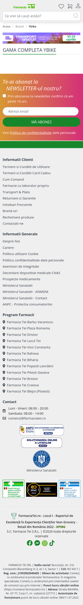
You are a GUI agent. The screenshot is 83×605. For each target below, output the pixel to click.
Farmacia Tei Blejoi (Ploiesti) (26, 391)
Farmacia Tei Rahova (21, 353)
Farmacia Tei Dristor (20, 334)
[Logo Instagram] (45, 543)
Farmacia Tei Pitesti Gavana (26, 372)
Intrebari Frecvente (17, 204)
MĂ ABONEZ (41, 122)
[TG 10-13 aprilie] (41, 38)
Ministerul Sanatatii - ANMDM (25, 291)
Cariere (8, 247)
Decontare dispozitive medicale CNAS (31, 273)
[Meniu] (6, 6)
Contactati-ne (13, 223)
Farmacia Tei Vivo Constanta (26, 347)
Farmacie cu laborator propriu (26, 185)
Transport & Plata (16, 192)
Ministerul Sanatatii (18, 285)
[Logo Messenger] (37, 543)
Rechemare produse (18, 217)
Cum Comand (13, 179)
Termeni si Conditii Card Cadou (26, 173)
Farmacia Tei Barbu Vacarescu (28, 322)
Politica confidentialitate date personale (33, 260)
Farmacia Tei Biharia (20, 360)
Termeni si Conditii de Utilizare (26, 166)
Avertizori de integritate (21, 266)
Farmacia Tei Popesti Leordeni (28, 366)
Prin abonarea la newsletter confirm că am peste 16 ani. (40, 98)
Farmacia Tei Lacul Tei (22, 340)
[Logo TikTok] (51, 543)
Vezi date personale (39, 132)
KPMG (60, 527)
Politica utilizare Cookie (20, 253)
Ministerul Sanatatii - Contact (25, 298)
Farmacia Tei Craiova (21, 385)
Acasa (6, 26)
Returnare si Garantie (19, 198)
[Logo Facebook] (30, 543)
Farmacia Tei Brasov (20, 378)
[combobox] (41, 16)
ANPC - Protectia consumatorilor (28, 304)
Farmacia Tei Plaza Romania (26, 328)
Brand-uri (10, 211)
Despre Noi (11, 241)
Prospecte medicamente (21, 279)
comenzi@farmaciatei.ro (27, 418)
